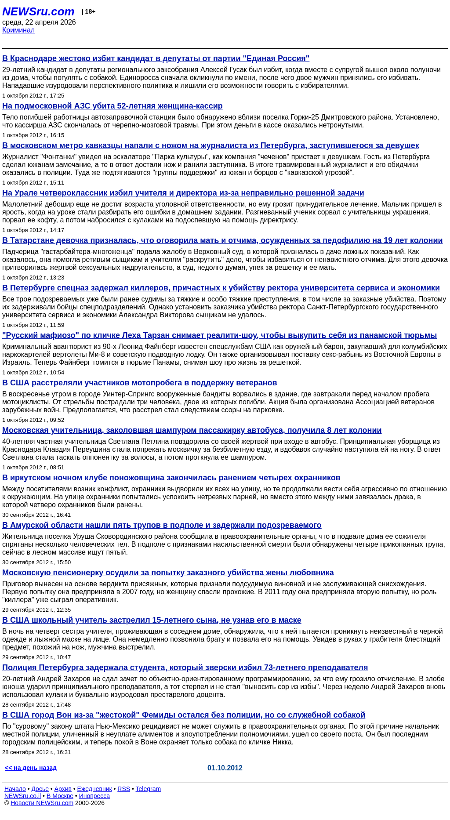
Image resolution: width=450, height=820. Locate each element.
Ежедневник (94, 788)
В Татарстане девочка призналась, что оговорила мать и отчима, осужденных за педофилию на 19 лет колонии (222, 240)
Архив (63, 788)
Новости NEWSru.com (42, 802)
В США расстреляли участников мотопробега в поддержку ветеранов (139, 382)
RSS (123, 788)
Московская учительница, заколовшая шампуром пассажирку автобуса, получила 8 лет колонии (192, 430)
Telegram (148, 788)
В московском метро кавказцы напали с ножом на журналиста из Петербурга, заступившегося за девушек (210, 145)
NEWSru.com (38, 11)
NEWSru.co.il (22, 795)
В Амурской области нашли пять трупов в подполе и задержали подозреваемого (162, 525)
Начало (15, 788)
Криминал (18, 30)
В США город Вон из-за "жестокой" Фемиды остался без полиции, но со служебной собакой (183, 715)
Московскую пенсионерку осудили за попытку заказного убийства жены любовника (168, 572)
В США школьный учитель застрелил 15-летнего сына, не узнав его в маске (151, 620)
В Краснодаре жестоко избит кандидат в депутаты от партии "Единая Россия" (155, 58)
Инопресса (94, 795)
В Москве (60, 795)
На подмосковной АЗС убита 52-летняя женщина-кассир (112, 106)
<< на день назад (31, 767)
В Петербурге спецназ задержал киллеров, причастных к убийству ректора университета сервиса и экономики (221, 287)
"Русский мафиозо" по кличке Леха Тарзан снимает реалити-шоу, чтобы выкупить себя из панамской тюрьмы (219, 335)
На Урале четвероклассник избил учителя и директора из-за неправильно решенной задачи (183, 193)
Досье (40, 788)
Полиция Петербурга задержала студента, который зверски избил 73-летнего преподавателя (185, 667)
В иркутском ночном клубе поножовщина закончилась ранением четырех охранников (171, 477)
